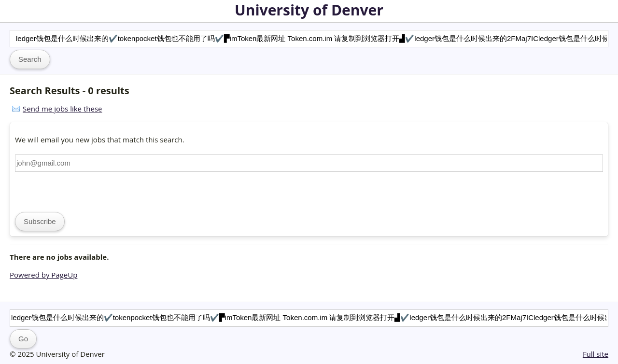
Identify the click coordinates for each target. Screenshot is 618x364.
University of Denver (309, 10)
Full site (595, 354)
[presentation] (88, 191)
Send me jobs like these (62, 108)
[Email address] (309, 163)
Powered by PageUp (43, 275)
